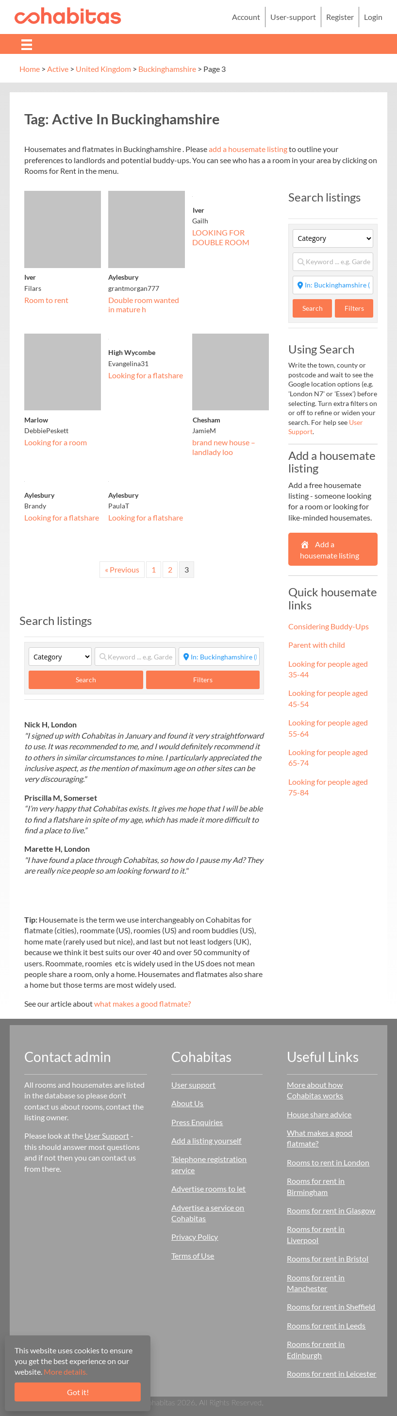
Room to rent (46, 299)
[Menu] (27, 44)
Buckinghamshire (167, 68)
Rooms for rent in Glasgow (331, 1210)
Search (96, 679)
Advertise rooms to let (208, 1188)
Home (29, 68)
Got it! (78, 1392)
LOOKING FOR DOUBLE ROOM (220, 237)
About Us (187, 1103)
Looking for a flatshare (145, 375)
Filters (203, 679)
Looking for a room (55, 442)
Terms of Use (192, 1255)
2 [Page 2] (170, 569)
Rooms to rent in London (328, 1162)
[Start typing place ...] (219, 656)
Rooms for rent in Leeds (326, 1325)
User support (193, 1084)
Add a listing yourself (206, 1140)
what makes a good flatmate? (142, 1003)
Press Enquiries (197, 1122)
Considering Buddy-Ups (328, 626)
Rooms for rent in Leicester (331, 1373)
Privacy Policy (194, 1236)
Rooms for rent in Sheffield (331, 1306)
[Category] (60, 656)
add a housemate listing (248, 148)
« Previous (122, 569)
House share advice (319, 1114)
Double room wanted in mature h (143, 304)
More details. (65, 1371)
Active (57, 68)
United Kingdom (103, 68)
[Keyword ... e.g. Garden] (135, 656)
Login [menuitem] (373, 16)
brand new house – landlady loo (223, 447)
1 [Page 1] (153, 569)
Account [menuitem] (246, 16)
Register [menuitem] (340, 16)
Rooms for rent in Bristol (327, 1258)
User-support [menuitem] (293, 16)
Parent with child (316, 644)
